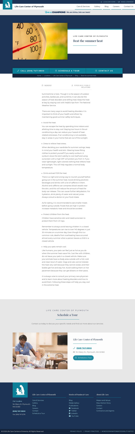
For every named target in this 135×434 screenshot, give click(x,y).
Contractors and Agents (105, 411)
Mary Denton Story (103, 403)
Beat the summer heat (88, 75)
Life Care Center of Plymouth (29, 6)
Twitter (73, 411)
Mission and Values (103, 400)
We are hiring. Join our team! (67, 12)
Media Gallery (74, 403)
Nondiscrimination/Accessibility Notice (118, 431)
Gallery (97, 6)
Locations (47, 75)
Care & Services (83, 6)
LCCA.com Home (108, 2)
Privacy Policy (76, 431)
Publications (73, 406)
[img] (18, 71)
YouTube (73, 416)
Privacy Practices (92, 431)
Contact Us (128, 6)
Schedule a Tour (67, 71)
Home (39, 75)
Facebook (74, 408)
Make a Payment (126, 2)
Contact (35, 411)
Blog (106, 6)
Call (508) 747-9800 (30, 71)
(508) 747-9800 (84, 352)
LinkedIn (73, 413)
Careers (116, 6)
